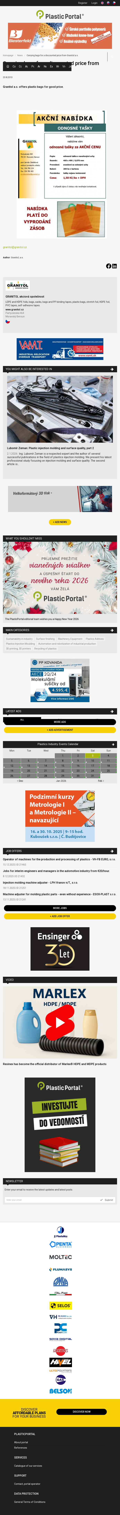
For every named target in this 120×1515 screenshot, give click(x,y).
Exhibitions (51, 66)
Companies (20, 66)
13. (29, 765)
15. (63, 765)
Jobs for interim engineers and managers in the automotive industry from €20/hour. (56, 871)
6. (29, 760)
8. (63, 760)
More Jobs (60, 908)
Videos (63, 66)
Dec (20, 780)
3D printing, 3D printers (18, 648)
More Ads (60, 722)
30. (78, 775)
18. (108, 765)
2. (78, 755)
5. (12, 760)
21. (46, 770)
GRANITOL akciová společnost (25, 296)
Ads (26, 66)
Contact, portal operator (27, 1483)
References (20, 1447)
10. (93, 760)
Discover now (82, 1411)
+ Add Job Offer (60, 916)
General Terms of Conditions (29, 1502)
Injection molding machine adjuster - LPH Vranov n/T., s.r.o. (40, 882)
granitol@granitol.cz (15, 247)
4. (109, 755)
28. (46, 775)
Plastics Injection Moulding (20, 643)
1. (63, 755)
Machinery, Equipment (70, 638)
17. (93, 765)
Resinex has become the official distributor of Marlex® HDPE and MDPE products (54, 1064)
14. (46, 765)
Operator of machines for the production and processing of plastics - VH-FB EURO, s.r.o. (59, 859)
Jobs (70, 66)
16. (78, 765)
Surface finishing (45, 638)
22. (63, 770)
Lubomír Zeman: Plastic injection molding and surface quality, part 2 (50, 448)
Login (94, 3)
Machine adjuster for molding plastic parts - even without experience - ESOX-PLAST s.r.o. (59, 894)
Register (82, 3)
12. (12, 765)
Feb (101, 780)
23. (78, 770)
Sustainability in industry (19, 638)
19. (12, 770)
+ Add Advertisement (60, 730)
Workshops (57, 66)
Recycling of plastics (45, 648)
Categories (14, 66)
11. (108, 760)
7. (46, 760)
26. (12, 775)
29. (63, 775)
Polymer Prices (32, 66)
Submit (106, 1200)
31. (93, 775)
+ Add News (60, 522)
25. (108, 770)
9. (78, 760)
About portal (21, 1442)
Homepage (8, 55)
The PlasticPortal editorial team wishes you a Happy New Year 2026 (42, 619)
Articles (39, 66)
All (22, 719)
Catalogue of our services (28, 1465)
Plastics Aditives (95, 638)
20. (29, 770)
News (45, 66)
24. (93, 770)
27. (29, 775)
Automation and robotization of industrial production (67, 643)
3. (93, 755)
